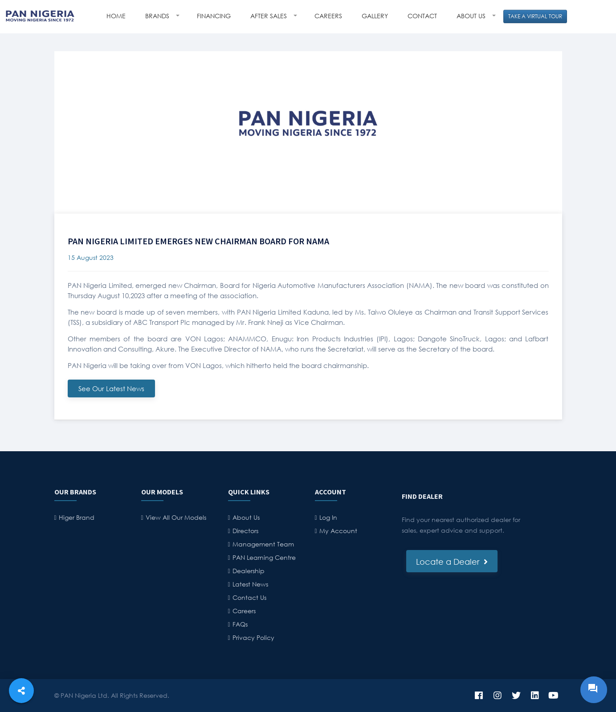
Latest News (250, 584)
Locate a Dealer (452, 561)
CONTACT (422, 16)
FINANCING (214, 16)
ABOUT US (472, 16)
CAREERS (328, 16)
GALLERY (375, 16)
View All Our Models (176, 517)
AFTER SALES (269, 16)
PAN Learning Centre (264, 557)
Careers (244, 611)
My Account (338, 530)
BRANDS (158, 16)
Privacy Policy (253, 637)
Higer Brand (76, 517)
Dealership (249, 570)
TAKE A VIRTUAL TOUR (535, 16)
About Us (246, 517)
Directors (245, 530)
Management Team (263, 544)
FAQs (240, 624)
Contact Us (249, 597)
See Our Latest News (111, 388)
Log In (328, 517)
